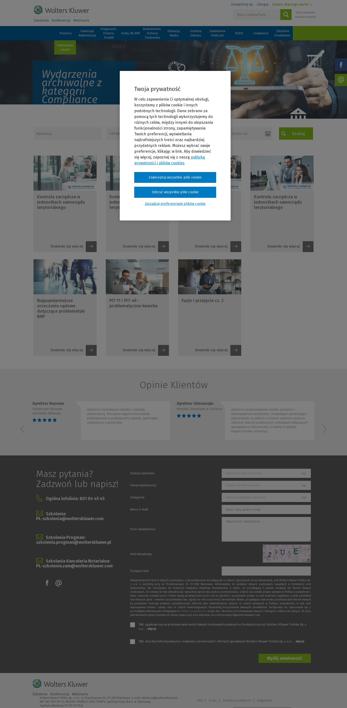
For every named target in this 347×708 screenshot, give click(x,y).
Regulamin (304, 685)
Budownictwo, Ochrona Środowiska (152, 33)
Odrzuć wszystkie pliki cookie (175, 192)
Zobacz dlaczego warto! (290, 4)
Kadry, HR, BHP (130, 33)
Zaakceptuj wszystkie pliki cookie (175, 177)
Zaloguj (262, 4)
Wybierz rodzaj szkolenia (243, 473)
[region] (175, 145)
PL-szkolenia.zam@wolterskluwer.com (74, 566)
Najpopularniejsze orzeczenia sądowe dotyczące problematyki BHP (61, 308)
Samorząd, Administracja (87, 33)
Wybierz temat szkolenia (243, 485)
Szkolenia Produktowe (282, 33)
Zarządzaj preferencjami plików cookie (262, 698)
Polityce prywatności (193, 611)
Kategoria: (137, 497)
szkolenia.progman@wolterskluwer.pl (73, 542)
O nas (253, 685)
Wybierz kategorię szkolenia (246, 497)
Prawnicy (66, 33)
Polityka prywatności (277, 685)
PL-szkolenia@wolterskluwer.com (70, 518)
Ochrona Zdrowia (195, 33)
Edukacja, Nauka (174, 33)
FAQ (240, 685)
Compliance (260, 33)
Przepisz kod (139, 571)
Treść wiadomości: (143, 529)
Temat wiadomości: (143, 485)
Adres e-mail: (139, 509)
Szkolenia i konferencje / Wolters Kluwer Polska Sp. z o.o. (61, 13)
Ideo (311, 698)
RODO (239, 33)
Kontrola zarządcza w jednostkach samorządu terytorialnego (61, 202)
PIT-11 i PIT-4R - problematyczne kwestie (133, 303)
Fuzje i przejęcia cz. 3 (202, 300)
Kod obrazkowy (141, 554)
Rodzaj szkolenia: (142, 473)
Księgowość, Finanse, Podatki (109, 33)
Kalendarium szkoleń (65, 47)
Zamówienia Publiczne (217, 33)
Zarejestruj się (242, 4)
